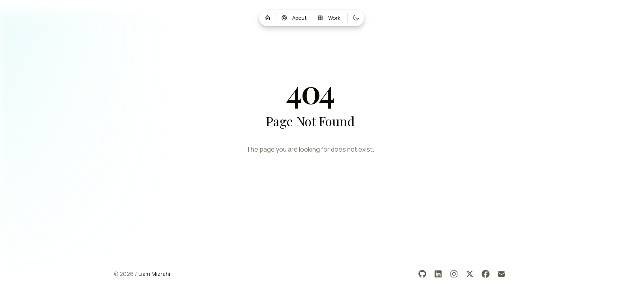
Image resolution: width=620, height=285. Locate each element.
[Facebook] (485, 274)
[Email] (501, 274)
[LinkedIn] (438, 274)
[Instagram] (454, 274)
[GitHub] (422, 274)
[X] (469, 274)
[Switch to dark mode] (356, 17)
